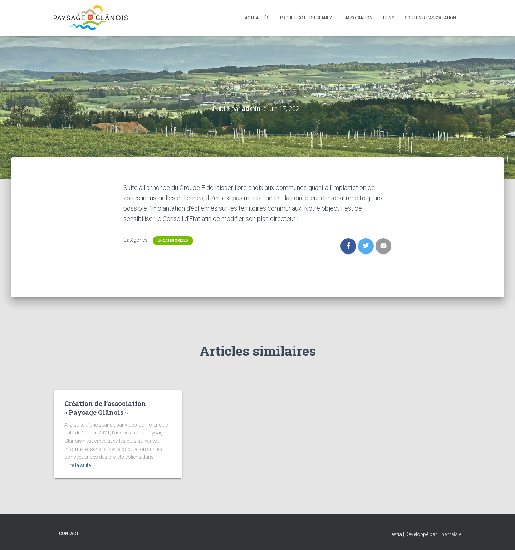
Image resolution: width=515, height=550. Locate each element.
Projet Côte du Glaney (306, 17)
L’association (357, 17)
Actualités (257, 17)
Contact (69, 533)
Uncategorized (173, 240)
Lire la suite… (80, 465)
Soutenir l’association (430, 17)
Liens (388, 17)
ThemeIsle (449, 534)
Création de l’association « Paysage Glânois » (105, 408)
